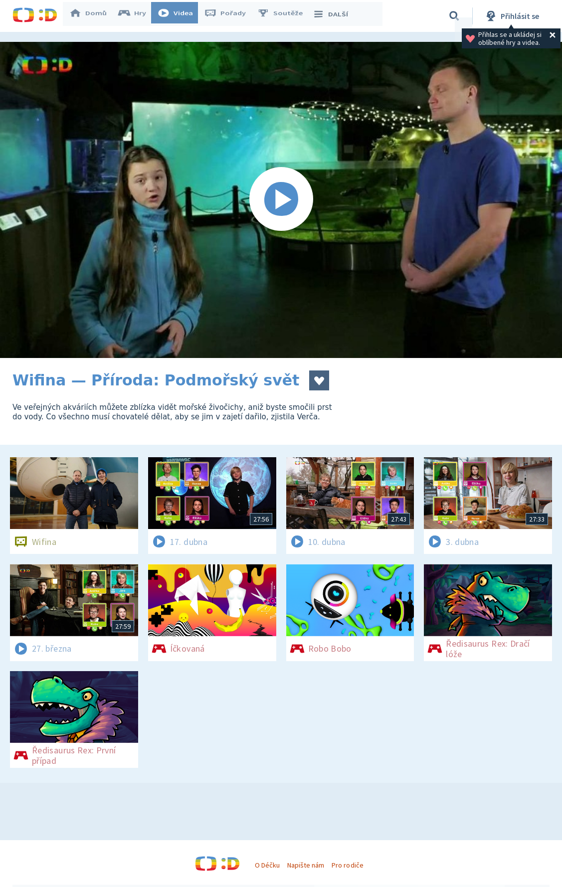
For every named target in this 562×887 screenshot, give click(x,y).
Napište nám (305, 865)
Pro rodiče (347, 865)
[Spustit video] (281, 200)
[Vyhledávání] (454, 16)
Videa (180, 15)
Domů (92, 15)
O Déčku (267, 865)
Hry (137, 15)
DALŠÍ (335, 15)
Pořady (229, 15)
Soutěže (284, 15)
